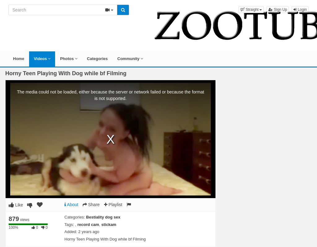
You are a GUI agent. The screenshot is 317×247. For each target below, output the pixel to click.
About (71, 204)
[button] (251, 9)
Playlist (113, 204)
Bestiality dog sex (103, 217)
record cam (88, 224)
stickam (108, 224)
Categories (97, 58)
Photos (68, 58)
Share (91, 204)
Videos (42, 58)
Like (16, 204)
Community (130, 58)
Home (18, 58)
